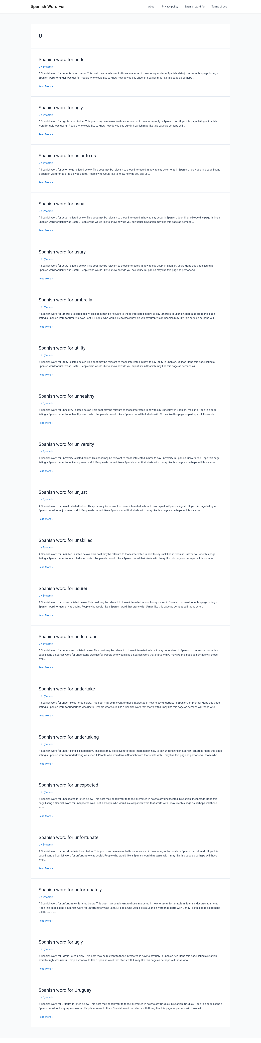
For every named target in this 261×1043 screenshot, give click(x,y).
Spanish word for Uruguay (63, 982)
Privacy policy (173, 6)
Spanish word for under (61, 59)
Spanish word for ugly (59, 106)
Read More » (46, 85)
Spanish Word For (48, 6)
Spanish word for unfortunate (67, 830)
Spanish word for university (65, 440)
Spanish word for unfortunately (68, 882)
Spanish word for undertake (65, 683)
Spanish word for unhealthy (65, 393)
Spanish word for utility (61, 345)
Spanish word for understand (66, 631)
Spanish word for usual (61, 202)
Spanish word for (197, 6)
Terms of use (220, 6)
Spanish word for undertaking (67, 731)
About (156, 6)
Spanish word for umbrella (64, 297)
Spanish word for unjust (61, 488)
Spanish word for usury (61, 249)
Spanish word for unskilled (64, 536)
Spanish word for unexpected (67, 778)
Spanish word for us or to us (66, 154)
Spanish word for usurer (61, 583)
